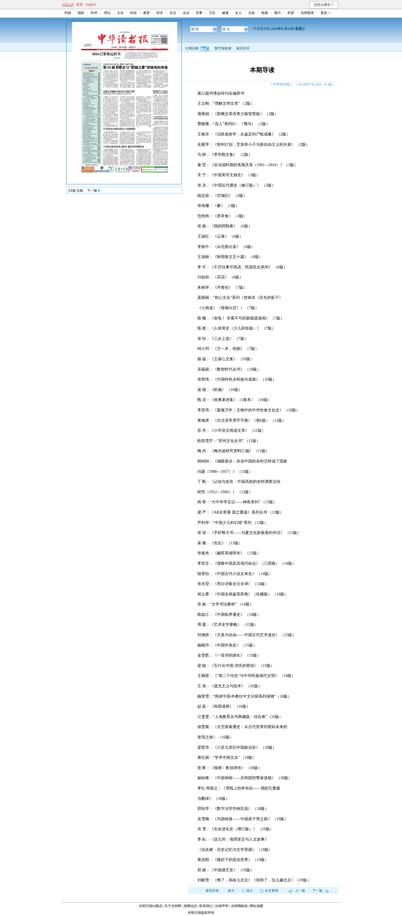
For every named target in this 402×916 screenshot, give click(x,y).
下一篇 (320, 891)
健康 (225, 13)
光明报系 (307, 13)
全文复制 (269, 891)
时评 (94, 13)
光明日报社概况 (150, 906)
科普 (291, 13)
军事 (199, 13)
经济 (159, 13)
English (91, 4)
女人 (238, 13)
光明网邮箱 (239, 906)
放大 (231, 891)
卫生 (212, 13)
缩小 (247, 891)
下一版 (93, 190)
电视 (264, 13)
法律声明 (221, 906)
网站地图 (256, 906)
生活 (172, 13)
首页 (79, 4)
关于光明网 (172, 906)
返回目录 (243, 48)
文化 (120, 13)
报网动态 (190, 906)
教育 (146, 13)
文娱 (251, 13)
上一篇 (297, 891)
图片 (277, 13)
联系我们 (206, 906)
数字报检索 (223, 48)
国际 (81, 13)
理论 (107, 13)
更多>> (325, 13)
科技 (133, 13)
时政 (67, 13)
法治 (186, 13)
